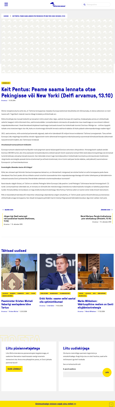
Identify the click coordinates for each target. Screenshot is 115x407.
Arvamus (4, 100)
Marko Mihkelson (90, 311)
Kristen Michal (13, 311)
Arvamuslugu (5, 83)
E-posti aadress (69, 369)
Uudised (6, 16)
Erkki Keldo (50, 306)
